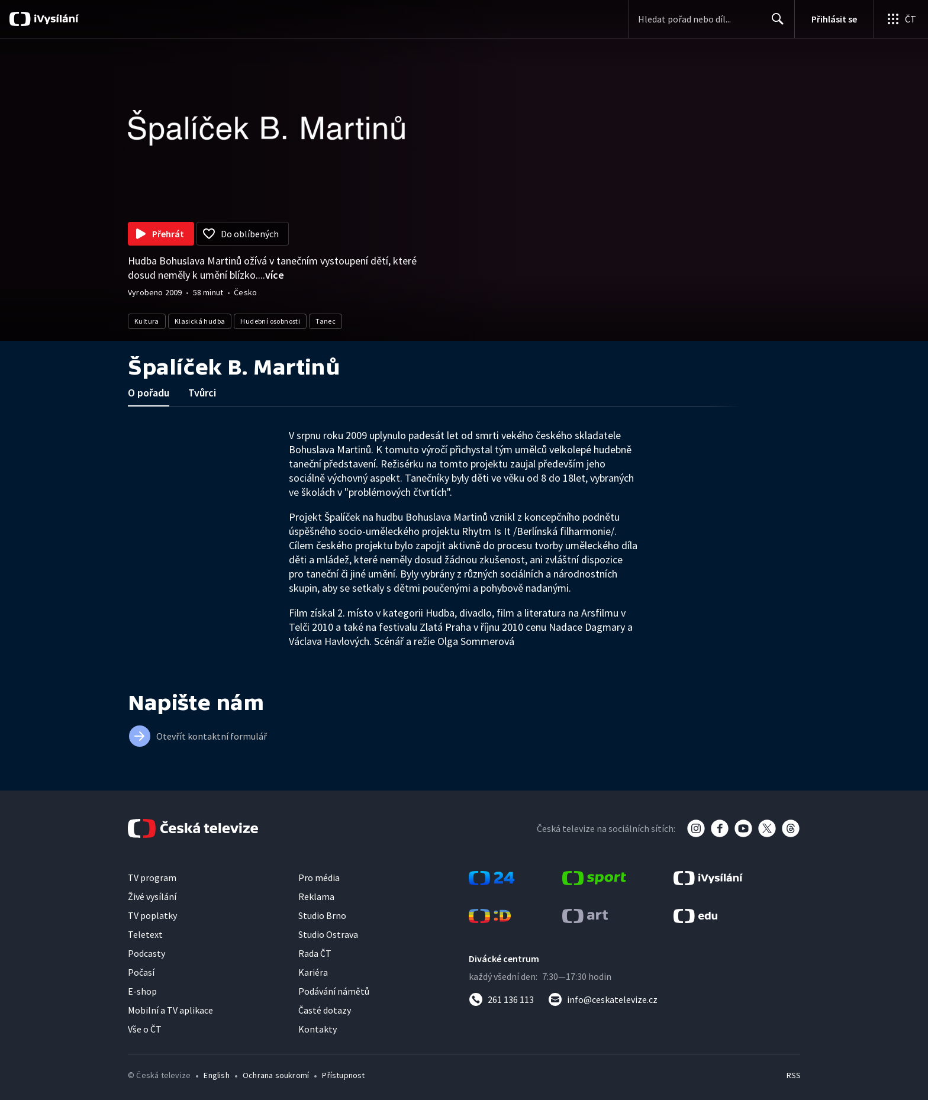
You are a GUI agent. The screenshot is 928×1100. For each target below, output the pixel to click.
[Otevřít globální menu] (901, 19)
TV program (152, 877)
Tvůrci (202, 392)
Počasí (141, 972)
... (271, 275)
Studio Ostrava (328, 934)
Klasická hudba (200, 321)
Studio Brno (322, 915)
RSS (794, 1075)
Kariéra (313, 972)
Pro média (319, 877)
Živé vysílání (152, 896)
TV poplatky (152, 915)
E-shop (142, 991)
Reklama (316, 896)
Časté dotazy (324, 1010)
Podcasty (146, 953)
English (216, 1075)
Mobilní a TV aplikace (170, 1010)
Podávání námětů (333, 991)
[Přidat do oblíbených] (242, 234)
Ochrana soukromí (276, 1075)
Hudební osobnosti (270, 321)
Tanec (325, 321)
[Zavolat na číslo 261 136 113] (501, 999)
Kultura (146, 321)
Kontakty (317, 1029)
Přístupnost (343, 1075)
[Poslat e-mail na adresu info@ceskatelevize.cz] (603, 999)
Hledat (774, 24)
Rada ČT (314, 953)
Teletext (145, 934)
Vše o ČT (145, 1029)
